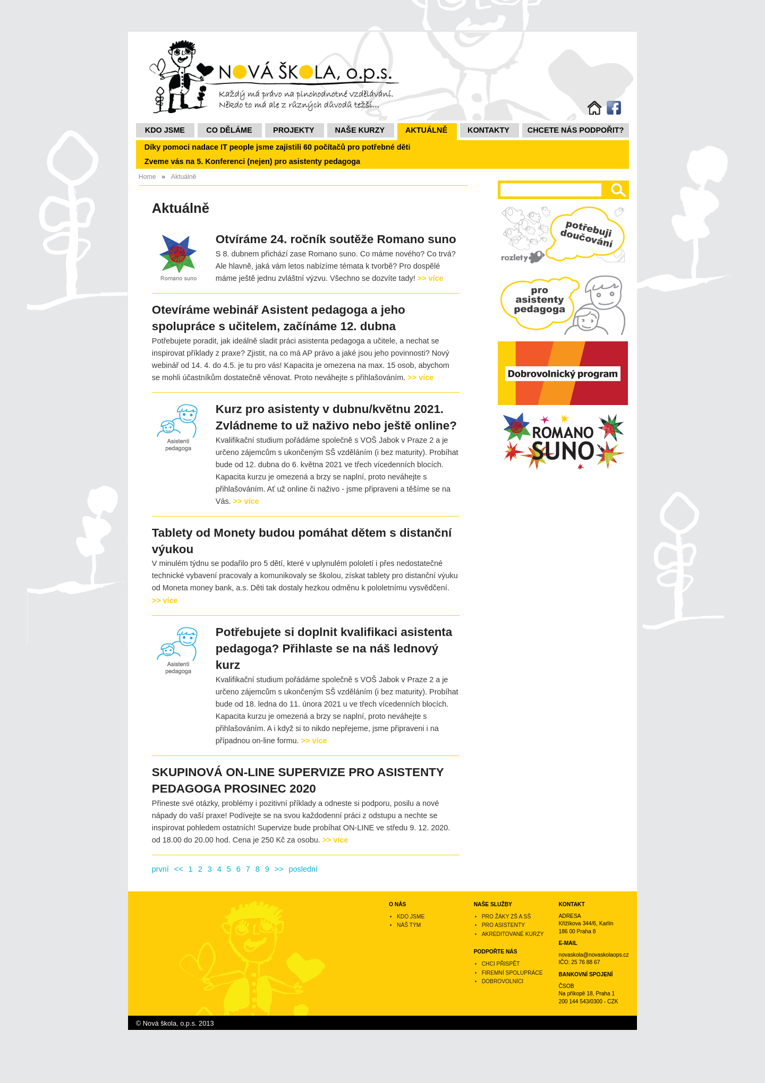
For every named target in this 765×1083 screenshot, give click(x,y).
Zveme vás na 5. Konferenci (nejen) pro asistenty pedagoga (252, 161)
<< (178, 869)
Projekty (293, 130)
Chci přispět (501, 964)
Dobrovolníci (502, 981)
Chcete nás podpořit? (576, 130)
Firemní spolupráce (512, 973)
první (160, 869)
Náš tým (409, 925)
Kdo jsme (165, 130)
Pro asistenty (503, 925)
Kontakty (488, 130)
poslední (303, 869)
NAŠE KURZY (360, 130)
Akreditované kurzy (513, 934)
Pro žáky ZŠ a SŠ (506, 916)
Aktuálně (426, 130)
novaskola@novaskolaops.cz (593, 955)
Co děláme (229, 130)
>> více (431, 278)
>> (279, 869)
